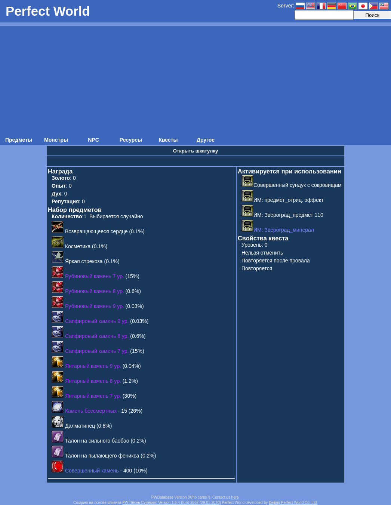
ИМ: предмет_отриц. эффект (282, 200)
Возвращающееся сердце (96, 231)
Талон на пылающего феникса (102, 456)
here (235, 497)
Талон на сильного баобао (97, 441)
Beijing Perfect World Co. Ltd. (293, 503)
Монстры (56, 140)
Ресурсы (131, 140)
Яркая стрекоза (84, 261)
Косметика (77, 246)
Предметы (18, 140)
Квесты (168, 140)
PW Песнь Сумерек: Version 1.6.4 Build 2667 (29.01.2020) (171, 503)
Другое (206, 140)
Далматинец (80, 426)
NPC (93, 140)
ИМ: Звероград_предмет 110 (282, 215)
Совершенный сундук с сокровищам (291, 185)
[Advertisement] (195, 78)
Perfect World (48, 11)
